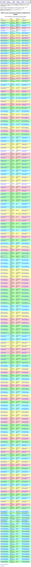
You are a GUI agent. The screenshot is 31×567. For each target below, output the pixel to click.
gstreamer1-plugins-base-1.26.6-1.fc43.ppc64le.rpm (25, 210)
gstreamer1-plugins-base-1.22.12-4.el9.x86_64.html (4, 425)
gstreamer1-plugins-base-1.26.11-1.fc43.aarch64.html (4, 111)
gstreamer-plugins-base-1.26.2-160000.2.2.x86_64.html (4, 60)
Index (2, 1)
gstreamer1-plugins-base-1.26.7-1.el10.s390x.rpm (25, 187)
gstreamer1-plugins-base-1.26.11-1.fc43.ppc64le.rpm (25, 114)
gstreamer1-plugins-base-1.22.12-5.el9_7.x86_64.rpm (25, 389)
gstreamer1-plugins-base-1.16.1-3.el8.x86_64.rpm (25, 508)
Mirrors (27, 1)
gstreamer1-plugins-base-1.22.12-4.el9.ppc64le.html (4, 412)
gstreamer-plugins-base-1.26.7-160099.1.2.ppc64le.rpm (26, 35)
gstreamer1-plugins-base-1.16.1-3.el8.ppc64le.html (4, 501)
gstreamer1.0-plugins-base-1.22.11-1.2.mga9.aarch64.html (4, 523)
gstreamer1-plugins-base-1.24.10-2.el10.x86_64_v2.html (4, 332)
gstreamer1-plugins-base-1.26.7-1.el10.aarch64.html (4, 170)
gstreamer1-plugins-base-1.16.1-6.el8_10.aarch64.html (4, 458)
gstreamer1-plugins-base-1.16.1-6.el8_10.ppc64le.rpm (25, 461)
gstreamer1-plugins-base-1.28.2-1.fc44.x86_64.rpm (25, 108)
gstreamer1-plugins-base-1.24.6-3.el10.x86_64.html (4, 356)
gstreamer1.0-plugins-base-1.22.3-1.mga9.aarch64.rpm (25, 544)
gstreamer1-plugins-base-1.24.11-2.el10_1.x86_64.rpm (25, 253)
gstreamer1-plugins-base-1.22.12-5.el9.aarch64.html (4, 392)
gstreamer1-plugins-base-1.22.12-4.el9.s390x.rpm (24, 418)
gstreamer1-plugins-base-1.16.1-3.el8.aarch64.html (4, 498)
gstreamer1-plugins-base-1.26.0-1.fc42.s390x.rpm (25, 237)
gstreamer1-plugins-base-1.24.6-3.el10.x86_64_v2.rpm (25, 362)
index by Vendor (14, 2)
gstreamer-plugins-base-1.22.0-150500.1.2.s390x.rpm (26, 78)
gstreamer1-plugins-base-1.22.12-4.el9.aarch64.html (4, 405)
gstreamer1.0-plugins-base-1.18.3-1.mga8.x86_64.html (4, 561)
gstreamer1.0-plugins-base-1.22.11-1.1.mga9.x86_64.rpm (26, 531)
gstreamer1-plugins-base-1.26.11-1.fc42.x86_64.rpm (25, 134)
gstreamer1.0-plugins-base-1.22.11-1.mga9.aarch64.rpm (26, 534)
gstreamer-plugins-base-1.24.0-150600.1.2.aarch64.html (4, 63)
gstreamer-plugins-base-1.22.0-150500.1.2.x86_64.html (4, 81)
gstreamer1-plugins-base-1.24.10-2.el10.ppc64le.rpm (25, 313)
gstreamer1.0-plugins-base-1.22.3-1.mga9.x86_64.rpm (25, 546)
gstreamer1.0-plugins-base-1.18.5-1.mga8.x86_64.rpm (25, 551)
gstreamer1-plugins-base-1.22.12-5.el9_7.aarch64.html (4, 379)
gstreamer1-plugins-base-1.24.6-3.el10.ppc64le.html (4, 342)
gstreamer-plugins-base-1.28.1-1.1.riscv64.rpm (26, 30)
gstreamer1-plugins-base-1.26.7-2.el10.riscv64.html (4, 151)
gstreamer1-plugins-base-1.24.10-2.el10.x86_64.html (4, 326)
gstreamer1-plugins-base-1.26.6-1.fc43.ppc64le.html (4, 210)
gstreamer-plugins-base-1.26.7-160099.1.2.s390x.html (4, 38)
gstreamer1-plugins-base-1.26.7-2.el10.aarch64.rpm (25, 137)
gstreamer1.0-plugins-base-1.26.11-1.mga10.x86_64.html (4, 517)
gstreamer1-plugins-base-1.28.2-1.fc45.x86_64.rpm (25, 94)
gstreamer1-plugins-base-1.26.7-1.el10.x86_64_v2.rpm (25, 200)
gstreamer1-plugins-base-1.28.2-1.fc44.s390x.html (4, 104)
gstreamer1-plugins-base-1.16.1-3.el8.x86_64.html (4, 508)
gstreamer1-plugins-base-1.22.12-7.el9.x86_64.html (4, 375)
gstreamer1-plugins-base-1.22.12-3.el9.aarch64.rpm (25, 432)
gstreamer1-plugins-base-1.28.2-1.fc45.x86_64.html (4, 94)
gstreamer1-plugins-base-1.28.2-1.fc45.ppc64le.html (4, 88)
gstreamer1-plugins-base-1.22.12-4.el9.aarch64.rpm (25, 405)
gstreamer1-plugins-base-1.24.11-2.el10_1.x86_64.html (4, 253)
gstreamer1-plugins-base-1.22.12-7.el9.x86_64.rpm (25, 375)
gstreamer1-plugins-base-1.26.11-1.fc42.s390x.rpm (25, 131)
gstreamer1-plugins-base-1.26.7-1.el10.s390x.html (4, 187)
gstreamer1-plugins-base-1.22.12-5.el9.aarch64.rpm (25, 392)
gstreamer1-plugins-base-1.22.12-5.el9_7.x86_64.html (4, 389)
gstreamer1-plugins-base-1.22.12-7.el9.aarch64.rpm (25, 365)
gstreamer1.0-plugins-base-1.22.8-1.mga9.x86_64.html (4, 541)
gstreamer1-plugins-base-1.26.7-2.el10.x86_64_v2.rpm (25, 167)
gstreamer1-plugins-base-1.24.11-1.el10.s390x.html (4, 279)
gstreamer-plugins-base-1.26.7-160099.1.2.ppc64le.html (4, 35)
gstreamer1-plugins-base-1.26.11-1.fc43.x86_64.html (4, 121)
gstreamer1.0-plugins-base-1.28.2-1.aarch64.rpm (25, 511)
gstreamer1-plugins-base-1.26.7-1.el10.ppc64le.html (4, 177)
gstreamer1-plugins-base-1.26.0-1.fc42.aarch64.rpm (25, 230)
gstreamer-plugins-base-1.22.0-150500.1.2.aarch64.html (4, 73)
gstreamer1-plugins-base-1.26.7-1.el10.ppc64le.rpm (25, 177)
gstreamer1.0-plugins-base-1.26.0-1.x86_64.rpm (25, 521)
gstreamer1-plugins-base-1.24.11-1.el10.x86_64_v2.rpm (25, 299)
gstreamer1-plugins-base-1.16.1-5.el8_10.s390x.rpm (25, 478)
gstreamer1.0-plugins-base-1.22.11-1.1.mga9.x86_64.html (4, 531)
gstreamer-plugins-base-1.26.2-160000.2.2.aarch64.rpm (26, 53)
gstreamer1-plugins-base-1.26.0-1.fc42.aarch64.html (4, 230)
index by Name (23, 2)
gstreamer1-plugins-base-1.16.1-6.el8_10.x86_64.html (4, 468)
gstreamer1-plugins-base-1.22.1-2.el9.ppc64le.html (4, 448)
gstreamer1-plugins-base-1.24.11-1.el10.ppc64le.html (4, 270)
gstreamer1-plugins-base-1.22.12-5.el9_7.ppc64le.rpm (25, 382)
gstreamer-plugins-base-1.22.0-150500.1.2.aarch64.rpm (26, 73)
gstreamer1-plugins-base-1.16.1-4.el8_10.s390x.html (4, 491)
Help (29, 1)
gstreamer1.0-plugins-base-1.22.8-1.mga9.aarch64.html (4, 539)
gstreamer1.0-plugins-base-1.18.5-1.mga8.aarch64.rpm (25, 549)
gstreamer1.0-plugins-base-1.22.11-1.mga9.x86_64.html (4, 536)
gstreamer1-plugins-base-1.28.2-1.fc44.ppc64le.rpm (25, 101)
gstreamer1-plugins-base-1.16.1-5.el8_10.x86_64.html (4, 481)
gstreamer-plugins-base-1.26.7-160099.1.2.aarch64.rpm (26, 33)
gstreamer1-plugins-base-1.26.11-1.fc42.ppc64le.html (4, 127)
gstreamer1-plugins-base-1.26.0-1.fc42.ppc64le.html (4, 233)
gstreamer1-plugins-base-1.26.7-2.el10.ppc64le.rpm (25, 144)
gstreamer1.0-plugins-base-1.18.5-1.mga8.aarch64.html (4, 549)
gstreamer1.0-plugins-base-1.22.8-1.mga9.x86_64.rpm (25, 541)
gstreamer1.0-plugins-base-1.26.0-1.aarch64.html (4, 520)
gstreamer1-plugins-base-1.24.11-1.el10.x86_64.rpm (25, 289)
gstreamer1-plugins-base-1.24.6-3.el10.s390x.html (4, 349)
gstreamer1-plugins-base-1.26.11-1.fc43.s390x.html (4, 117)
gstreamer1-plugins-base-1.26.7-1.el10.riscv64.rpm (25, 184)
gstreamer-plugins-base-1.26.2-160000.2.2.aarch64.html (4, 53)
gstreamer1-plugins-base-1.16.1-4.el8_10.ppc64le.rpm (25, 488)
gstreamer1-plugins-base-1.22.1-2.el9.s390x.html (4, 451)
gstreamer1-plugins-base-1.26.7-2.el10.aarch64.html (4, 137)
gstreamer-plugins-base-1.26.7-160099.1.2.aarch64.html (4, 33)
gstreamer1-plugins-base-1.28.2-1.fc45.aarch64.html (4, 84)
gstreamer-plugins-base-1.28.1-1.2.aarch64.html (4, 25)
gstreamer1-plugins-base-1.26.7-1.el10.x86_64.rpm (25, 194)
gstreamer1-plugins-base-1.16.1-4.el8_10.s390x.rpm (25, 491)
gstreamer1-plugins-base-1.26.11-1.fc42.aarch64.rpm (25, 124)
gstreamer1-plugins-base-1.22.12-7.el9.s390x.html (4, 372)
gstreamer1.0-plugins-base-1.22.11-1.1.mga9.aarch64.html (4, 529)
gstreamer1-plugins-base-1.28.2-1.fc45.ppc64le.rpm (25, 88)
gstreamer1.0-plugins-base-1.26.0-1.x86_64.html (4, 521)
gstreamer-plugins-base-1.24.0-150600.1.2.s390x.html (4, 68)
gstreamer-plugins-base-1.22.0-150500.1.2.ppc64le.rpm (26, 76)
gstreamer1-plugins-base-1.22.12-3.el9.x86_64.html (4, 442)
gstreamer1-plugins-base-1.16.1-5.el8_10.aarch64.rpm (25, 471)
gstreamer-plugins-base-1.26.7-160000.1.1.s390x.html (4, 48)
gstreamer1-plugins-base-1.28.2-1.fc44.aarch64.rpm (25, 98)
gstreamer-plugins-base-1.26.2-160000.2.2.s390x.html (4, 58)
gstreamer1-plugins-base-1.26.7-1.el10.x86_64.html (4, 194)
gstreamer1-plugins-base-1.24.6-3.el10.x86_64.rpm (25, 356)
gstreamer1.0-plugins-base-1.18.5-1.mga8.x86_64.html (4, 551)
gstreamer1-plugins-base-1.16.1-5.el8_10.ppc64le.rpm (25, 475)
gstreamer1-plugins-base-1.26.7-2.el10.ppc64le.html (4, 144)
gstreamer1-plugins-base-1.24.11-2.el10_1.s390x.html (4, 250)
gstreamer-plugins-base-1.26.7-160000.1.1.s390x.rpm (26, 48)
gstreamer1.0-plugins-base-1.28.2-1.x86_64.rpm (25, 513)
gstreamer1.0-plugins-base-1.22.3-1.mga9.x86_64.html (4, 546)
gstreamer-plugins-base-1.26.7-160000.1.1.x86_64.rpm (26, 50)
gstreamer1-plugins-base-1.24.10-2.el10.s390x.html (4, 319)
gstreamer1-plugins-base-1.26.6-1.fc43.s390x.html (4, 217)
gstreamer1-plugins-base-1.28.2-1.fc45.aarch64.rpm (25, 84)
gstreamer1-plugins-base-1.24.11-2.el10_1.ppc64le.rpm (25, 246)
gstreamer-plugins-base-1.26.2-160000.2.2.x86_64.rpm (26, 60)
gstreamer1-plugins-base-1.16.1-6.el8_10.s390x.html (4, 465)
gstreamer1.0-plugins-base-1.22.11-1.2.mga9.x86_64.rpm (26, 526)
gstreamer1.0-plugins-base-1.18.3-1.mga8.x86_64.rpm (25, 561)
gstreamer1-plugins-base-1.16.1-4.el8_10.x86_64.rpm (25, 494)
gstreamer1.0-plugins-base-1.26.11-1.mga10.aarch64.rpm (26, 515)
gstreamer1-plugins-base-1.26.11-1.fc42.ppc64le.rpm (25, 127)
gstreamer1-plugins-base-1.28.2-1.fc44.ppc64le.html (4, 101)
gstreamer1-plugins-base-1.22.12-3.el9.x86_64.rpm (25, 442)
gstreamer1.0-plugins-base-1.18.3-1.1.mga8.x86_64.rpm (26, 556)
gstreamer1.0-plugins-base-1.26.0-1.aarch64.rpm (25, 520)
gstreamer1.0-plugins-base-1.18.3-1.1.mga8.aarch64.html (4, 554)
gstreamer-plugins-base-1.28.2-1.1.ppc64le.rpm (26, 20)
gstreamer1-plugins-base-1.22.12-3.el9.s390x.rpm (24, 438)
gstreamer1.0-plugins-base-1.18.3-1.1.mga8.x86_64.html (4, 556)
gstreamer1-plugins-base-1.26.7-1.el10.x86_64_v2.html (4, 200)
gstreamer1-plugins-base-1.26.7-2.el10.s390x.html (4, 154)
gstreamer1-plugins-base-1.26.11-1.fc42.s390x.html (4, 131)
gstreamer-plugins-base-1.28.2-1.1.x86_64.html (4, 23)
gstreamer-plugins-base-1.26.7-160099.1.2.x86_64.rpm (26, 40)
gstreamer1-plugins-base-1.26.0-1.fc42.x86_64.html (4, 240)
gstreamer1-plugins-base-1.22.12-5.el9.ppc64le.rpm (25, 395)
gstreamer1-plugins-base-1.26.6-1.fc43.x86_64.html (4, 223)
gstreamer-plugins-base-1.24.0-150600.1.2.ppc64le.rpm (26, 65)
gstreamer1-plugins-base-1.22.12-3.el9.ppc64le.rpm (25, 435)
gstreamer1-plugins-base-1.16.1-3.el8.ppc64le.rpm (25, 501)
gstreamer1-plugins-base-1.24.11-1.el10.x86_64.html (4, 289)
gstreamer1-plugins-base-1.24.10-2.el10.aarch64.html (4, 306)
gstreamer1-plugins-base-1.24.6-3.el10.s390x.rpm (25, 349)
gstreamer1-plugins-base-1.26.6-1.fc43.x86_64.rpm (25, 223)
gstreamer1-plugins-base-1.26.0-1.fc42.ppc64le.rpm (25, 233)
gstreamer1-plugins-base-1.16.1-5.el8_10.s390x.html (4, 478)
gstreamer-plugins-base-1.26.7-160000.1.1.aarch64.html (4, 43)
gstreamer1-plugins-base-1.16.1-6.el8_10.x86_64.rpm (25, 468)
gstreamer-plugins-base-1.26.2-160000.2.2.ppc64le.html (4, 55)
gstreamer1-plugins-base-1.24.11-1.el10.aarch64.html (4, 260)
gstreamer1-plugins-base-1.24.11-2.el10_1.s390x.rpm (25, 250)
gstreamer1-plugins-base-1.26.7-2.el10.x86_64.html (4, 160)
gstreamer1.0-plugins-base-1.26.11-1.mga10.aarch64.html (4, 515)
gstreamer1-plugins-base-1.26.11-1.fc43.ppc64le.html (4, 114)
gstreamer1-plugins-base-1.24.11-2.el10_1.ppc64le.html (4, 246)
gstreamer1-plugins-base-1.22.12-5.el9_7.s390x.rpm (25, 385)
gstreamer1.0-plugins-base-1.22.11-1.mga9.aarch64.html (4, 534)
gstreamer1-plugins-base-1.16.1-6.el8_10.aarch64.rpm (25, 458)
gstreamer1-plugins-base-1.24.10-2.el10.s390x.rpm (25, 319)
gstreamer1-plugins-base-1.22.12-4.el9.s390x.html (4, 418)
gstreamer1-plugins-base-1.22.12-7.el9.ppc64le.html (4, 369)
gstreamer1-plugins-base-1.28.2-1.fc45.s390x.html (4, 91)
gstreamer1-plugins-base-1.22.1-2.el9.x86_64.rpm (25, 455)
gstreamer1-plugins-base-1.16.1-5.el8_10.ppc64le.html (4, 475)
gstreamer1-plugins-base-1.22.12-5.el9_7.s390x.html (4, 385)
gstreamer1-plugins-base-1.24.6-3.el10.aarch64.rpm (25, 336)
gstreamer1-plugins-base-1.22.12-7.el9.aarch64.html (4, 365)
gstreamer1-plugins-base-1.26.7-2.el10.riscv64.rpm (25, 151)
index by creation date (18, 2)
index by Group (4, 2)
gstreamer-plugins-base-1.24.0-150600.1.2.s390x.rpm (26, 68)
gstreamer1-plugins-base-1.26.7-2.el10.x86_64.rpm (25, 160)
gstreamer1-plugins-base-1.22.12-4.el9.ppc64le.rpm (25, 412)
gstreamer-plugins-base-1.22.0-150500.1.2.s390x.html (4, 78)
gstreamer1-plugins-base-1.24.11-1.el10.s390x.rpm (25, 279)
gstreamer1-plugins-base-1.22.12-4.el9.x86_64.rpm (25, 425)
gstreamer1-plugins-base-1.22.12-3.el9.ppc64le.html (4, 435)
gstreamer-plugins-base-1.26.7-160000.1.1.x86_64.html (4, 50)
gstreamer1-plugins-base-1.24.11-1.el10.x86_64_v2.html (4, 299)
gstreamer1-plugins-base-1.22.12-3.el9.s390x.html (4, 438)
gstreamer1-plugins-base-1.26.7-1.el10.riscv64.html (4, 184)
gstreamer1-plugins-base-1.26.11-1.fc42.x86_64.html (4, 134)
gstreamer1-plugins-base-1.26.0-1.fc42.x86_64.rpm (25, 240)
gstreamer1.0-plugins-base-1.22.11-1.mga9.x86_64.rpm (26, 536)
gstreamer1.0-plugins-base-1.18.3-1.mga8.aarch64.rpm (25, 559)
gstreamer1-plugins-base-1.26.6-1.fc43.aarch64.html (4, 203)
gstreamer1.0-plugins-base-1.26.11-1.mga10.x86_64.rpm (26, 517)
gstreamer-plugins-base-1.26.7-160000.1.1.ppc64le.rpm (26, 45)
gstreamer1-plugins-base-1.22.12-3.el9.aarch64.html (4, 432)
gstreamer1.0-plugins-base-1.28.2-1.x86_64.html (4, 513)
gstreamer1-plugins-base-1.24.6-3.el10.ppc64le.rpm (25, 342)
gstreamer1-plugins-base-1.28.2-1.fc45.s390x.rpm (25, 91)
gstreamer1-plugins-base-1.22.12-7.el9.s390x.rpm (24, 372)
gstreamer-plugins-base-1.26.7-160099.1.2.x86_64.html (4, 40)
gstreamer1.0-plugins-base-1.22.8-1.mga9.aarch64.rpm (25, 539)
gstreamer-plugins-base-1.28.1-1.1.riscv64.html (4, 30)
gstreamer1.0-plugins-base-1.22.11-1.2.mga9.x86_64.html (4, 526)
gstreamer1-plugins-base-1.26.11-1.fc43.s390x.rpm (25, 117)
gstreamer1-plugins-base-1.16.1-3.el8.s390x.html (4, 504)
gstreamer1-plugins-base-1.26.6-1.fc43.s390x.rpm (25, 217)
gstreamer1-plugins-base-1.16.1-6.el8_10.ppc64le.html (4, 461)
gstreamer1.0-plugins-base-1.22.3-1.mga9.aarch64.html (4, 544)
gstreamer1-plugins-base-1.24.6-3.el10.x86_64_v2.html (4, 362)
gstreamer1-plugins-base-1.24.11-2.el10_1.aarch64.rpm (25, 243)
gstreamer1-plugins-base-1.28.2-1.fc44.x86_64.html (4, 108)
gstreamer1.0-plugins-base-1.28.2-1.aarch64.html (4, 511)
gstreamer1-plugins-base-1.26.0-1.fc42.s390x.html (4, 237)
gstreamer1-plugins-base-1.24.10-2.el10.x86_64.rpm (25, 326)
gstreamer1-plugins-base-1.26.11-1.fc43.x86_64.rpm (25, 121)
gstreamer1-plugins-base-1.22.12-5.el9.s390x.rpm (24, 399)
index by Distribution (9, 2)
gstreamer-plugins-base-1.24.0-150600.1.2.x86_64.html (4, 70)
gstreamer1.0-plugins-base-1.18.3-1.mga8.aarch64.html (4, 559)
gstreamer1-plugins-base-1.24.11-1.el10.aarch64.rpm (25, 260)
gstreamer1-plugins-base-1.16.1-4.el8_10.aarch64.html (4, 485)
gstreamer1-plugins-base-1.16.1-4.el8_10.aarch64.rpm (25, 485)
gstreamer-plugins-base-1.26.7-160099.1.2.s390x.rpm (26, 38)
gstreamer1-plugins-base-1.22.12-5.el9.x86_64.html (4, 402)
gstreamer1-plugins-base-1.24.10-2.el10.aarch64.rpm (25, 306)
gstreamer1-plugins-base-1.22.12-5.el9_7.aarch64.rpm (25, 379)
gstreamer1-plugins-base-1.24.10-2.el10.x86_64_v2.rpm (25, 332)
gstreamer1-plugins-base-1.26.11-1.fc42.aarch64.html (4, 124)
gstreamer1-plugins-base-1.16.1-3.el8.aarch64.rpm (25, 498)
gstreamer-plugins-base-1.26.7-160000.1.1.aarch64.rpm (26, 43)
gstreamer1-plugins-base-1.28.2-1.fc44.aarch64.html (4, 98)
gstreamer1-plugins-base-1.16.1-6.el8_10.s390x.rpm (25, 465)
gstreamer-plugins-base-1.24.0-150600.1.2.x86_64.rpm (26, 70)
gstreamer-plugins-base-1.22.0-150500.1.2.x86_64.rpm (26, 81)
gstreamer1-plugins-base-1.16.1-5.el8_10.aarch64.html (4, 471)
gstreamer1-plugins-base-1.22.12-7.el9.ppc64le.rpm (25, 369)
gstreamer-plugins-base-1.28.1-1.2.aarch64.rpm (26, 25)
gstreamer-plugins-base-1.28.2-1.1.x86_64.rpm (26, 23)
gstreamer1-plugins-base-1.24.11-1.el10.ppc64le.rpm (25, 270)
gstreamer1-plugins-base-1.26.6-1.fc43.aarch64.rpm (25, 203)
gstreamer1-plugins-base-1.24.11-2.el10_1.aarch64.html (4, 243)
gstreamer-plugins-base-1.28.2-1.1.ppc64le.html (4, 20)
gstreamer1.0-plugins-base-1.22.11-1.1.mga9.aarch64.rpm (26, 529)
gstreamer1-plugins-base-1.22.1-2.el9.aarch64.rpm (25, 445)
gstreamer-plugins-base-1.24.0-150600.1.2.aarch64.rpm (26, 63)
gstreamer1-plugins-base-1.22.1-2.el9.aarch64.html (4, 445)
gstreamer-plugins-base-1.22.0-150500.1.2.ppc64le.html (4, 76)
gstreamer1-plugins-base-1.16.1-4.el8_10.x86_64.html (4, 494)
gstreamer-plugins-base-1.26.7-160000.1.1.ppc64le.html (4, 45)
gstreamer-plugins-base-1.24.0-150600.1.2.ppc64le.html (4, 65)
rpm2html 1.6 (6, 564)
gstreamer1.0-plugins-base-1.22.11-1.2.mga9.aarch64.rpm (26, 523)
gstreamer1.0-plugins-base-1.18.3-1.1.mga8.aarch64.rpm (26, 554)
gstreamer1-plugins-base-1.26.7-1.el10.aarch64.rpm (25, 170)
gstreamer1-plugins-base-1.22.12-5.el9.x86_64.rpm (25, 402)
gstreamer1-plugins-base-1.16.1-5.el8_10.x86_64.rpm (25, 481)
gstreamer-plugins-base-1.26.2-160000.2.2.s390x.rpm (26, 58)
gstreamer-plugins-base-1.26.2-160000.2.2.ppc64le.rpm (26, 55)
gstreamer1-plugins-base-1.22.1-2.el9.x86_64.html (4, 455)
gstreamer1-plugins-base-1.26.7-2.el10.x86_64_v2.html (4, 167)
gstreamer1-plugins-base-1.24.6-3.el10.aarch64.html (4, 336)
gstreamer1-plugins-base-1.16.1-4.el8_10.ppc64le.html (4, 488)
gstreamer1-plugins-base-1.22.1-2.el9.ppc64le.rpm (25, 448)
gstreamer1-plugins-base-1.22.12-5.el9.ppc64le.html (4, 395)
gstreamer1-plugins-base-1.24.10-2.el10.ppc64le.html (4, 313)
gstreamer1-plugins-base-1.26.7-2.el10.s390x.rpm (25, 154)
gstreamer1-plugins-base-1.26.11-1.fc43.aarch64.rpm (25, 111)
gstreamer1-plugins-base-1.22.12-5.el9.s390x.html (4, 399)
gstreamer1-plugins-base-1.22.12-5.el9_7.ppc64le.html (4, 382)
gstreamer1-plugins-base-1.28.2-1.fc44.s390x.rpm (25, 104)
